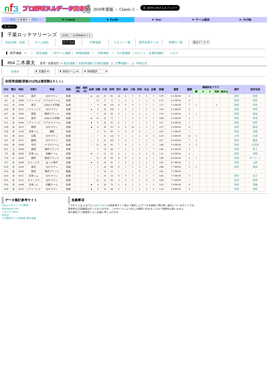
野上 (255, 149)
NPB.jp (5, 215)
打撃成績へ (122, 63)
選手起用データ (149, 42)
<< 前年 (11, 19)
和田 (255, 100)
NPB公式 (141, 63)
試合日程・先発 (15, 42)
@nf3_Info (100, 205)
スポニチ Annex (10, 211)
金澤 (236, 180)
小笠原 (255, 144)
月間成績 (103, 53)
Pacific (114, 19)
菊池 (255, 113)
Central (70, 19)
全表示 (15, 71)
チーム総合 (203, 19)
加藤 (255, 131)
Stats (158, 19)
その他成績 (123, 53)
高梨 (255, 153)
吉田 (236, 127)
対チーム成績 (62, 53)
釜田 (255, 166)
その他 (247, 19)
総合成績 (42, 53)
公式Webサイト (82, 35)
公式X (65, 35)
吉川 (255, 175)
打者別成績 (101, 63)
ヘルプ (174, 53)
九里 (255, 135)
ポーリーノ (255, 158)
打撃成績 (95, 42)
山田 (255, 162)
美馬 (255, 96)
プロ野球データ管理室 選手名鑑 (19, 218)
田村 (236, 96)
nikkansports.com (10, 208)
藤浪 (255, 140)
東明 (255, 180)
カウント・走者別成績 (149, 53)
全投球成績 (85, 63)
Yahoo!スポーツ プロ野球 (15, 205)
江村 (236, 135)
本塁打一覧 (175, 42)
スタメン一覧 (122, 42)
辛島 (255, 104)
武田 (255, 189)
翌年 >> (36, 19)
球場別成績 (83, 53)
